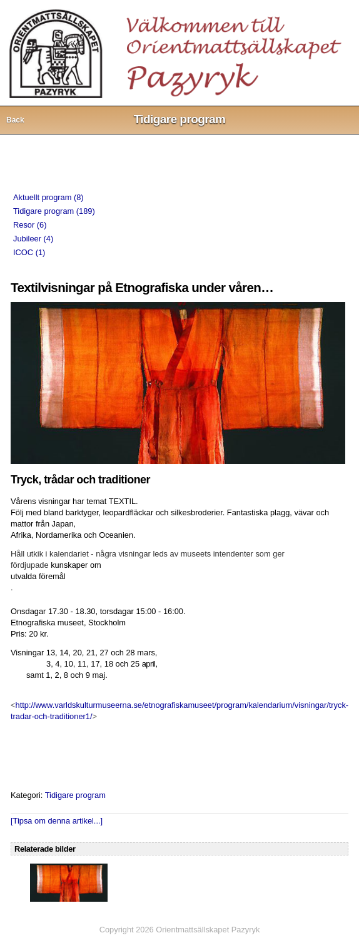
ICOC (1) (29, 252)
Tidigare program (75, 795)
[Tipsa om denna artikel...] (57, 820)
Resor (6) (29, 224)
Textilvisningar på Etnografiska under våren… (142, 287)
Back (15, 120)
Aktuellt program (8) (48, 197)
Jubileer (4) (33, 238)
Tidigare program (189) (54, 211)
